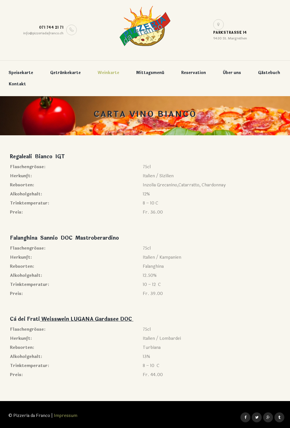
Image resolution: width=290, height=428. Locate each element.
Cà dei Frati (25, 319)
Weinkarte (108, 73)
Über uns (232, 73)
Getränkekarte (65, 73)
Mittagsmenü (150, 73)
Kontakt (17, 84)
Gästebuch (269, 73)
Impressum (65, 415)
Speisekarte (20, 73)
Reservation (193, 73)
